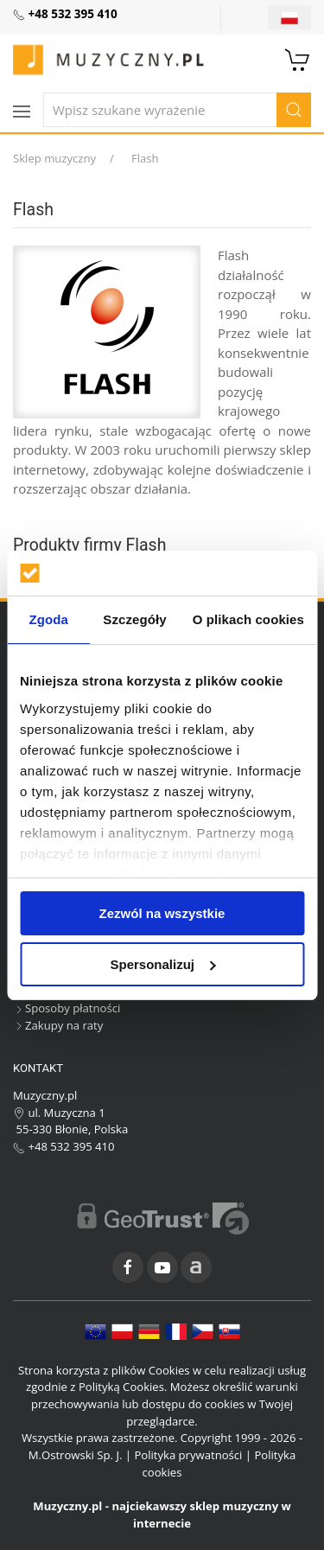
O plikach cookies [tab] (248, 619)
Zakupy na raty (58, 1025)
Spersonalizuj (162, 964)
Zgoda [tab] (48, 619)
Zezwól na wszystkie (162, 913)
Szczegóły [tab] (134, 619)
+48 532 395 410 (64, 1146)
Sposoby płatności (66, 1008)
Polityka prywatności (188, 1455)
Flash (145, 158)
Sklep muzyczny (54, 158)
